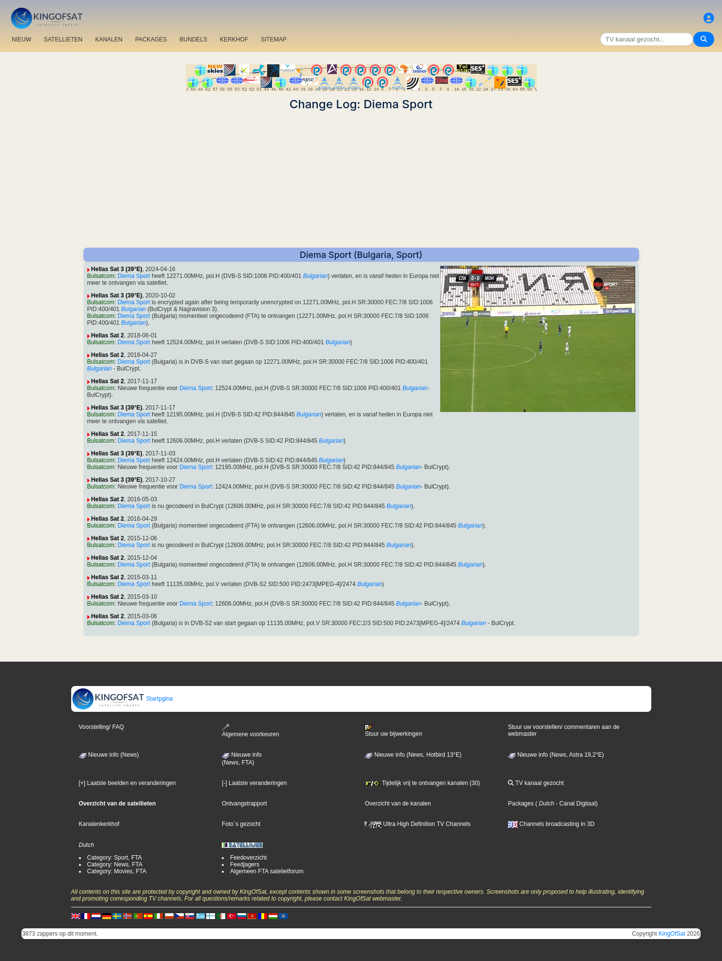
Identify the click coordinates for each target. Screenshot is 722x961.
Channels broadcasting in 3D (551, 824)
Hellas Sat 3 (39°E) (116, 269)
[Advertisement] (361, 179)
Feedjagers (244, 864)
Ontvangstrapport (244, 803)
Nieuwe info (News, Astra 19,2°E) (556, 754)
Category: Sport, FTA (114, 857)
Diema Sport (133, 276)
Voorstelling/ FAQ (101, 727)
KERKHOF (234, 39)
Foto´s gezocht (241, 824)
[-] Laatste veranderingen (254, 783)
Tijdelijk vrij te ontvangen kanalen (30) (422, 783)
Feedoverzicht (248, 857)
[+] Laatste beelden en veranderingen (127, 783)
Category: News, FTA (115, 864)
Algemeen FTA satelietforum (267, 871)
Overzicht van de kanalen (397, 803)
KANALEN (108, 39)
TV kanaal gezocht (536, 783)
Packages (521, 803)
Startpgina (122, 698)
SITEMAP (274, 39)
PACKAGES (151, 39)
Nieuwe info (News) (109, 754)
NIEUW (21, 39)
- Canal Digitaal (575, 803)
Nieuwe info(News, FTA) (242, 758)
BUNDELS (193, 39)
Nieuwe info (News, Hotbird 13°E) (413, 754)
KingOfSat (672, 933)
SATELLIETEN (63, 39)
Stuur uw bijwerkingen (393, 731)
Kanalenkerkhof (99, 824)
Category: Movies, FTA (117, 871)
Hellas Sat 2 (107, 335)
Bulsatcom (101, 276)
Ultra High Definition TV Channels (417, 824)
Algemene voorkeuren (250, 731)
